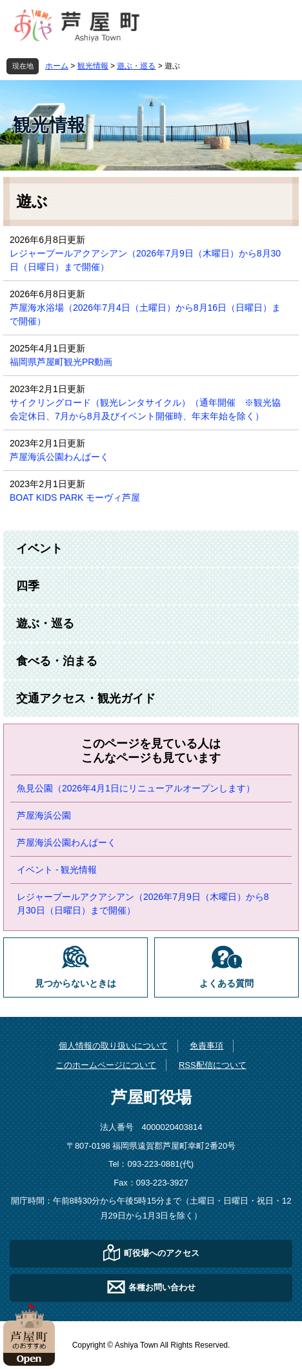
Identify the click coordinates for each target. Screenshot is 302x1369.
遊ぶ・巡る (136, 65)
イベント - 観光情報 (57, 869)
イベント (39, 548)
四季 (27, 586)
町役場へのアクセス (161, 1253)
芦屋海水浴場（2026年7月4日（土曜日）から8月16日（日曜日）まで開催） (145, 314)
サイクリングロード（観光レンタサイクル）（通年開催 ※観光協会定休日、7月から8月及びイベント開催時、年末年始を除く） (145, 409)
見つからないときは (75, 983)
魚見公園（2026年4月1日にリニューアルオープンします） (136, 788)
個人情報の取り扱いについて (113, 1045)
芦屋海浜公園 (44, 815)
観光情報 (92, 65)
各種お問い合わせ (162, 1287)
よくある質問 (226, 983)
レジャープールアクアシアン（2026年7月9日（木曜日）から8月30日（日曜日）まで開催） (145, 260)
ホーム (56, 65)
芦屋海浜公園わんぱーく (59, 457)
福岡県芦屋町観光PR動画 (61, 362)
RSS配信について (213, 1065)
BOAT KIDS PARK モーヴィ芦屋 (75, 497)
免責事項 (206, 1045)
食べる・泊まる (56, 660)
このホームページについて (105, 1065)
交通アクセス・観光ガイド (86, 698)
